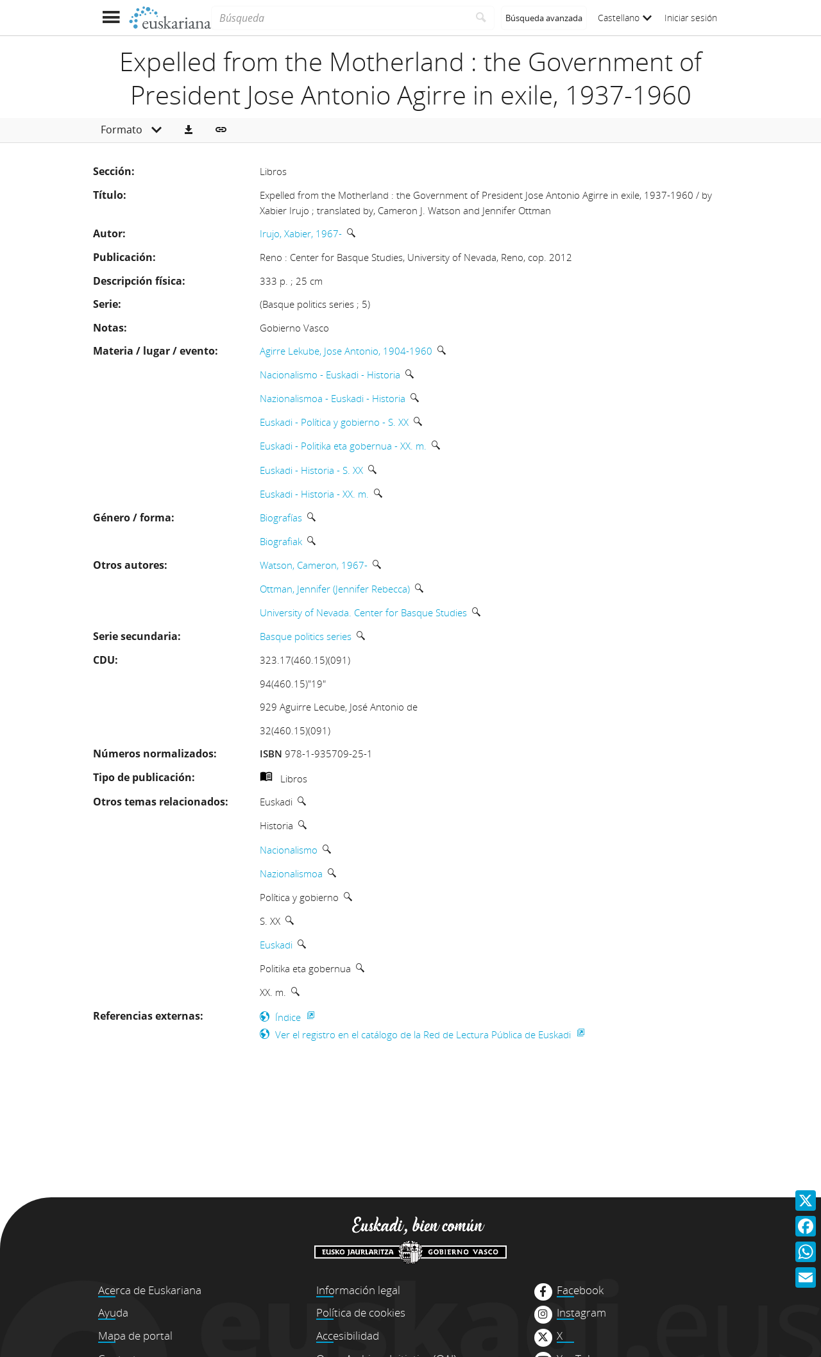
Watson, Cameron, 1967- (314, 565)
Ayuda (113, 1312)
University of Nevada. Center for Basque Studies (363, 612)
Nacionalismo (288, 849)
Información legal (358, 1290)
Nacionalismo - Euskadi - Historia (330, 374)
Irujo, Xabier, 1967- (301, 233)
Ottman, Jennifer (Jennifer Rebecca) (335, 588)
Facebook (580, 1290)
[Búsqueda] (339, 18)
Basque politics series (305, 636)
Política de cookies (360, 1312)
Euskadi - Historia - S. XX (311, 470)
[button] (188, 130)
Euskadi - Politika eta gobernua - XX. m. (343, 445)
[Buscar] (481, 18)
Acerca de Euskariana (149, 1290)
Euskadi (276, 944)
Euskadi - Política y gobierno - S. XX (334, 422)
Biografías (281, 517)
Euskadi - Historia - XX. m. (314, 493)
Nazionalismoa (291, 873)
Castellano (625, 18)
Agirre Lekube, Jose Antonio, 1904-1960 (346, 350)
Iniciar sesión (690, 18)
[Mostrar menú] (110, 17)
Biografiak (281, 541)
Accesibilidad (347, 1335)
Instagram (581, 1312)
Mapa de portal (135, 1335)
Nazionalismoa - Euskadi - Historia (332, 398)
